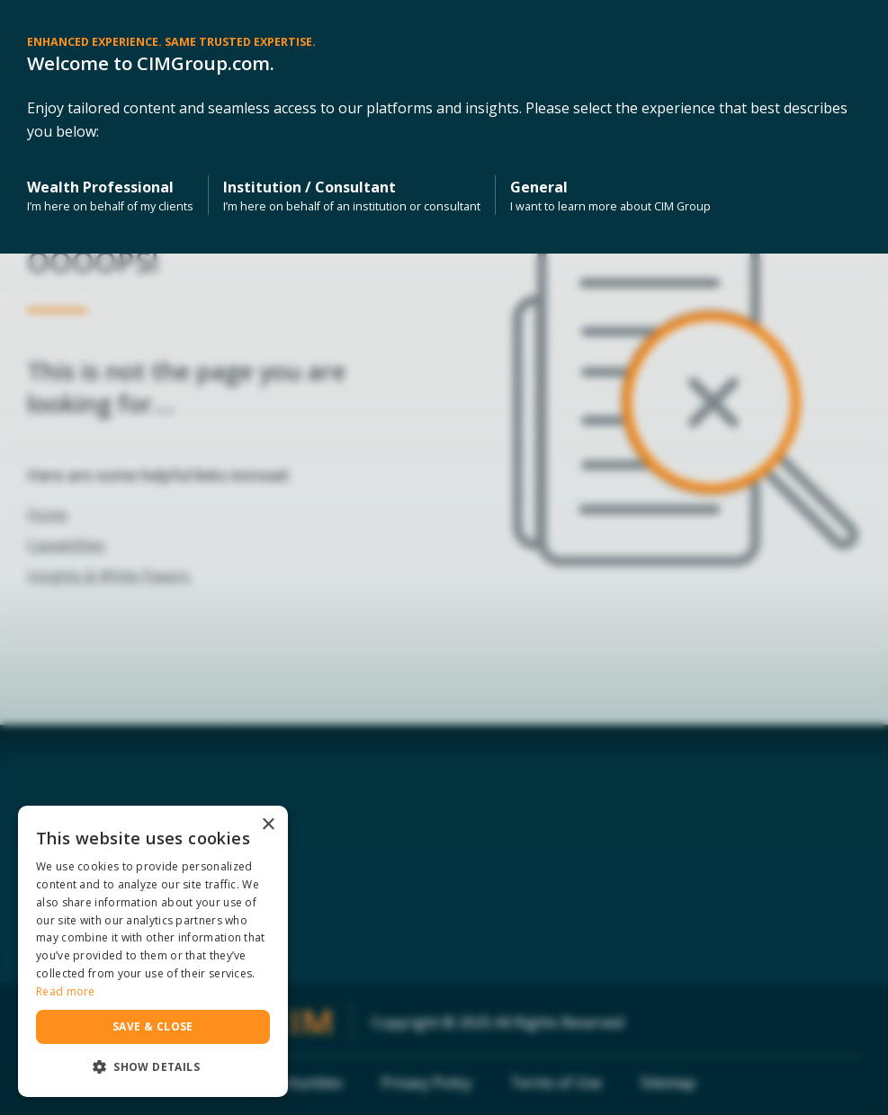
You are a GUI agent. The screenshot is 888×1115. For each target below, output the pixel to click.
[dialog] (153, 951)
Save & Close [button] (152, 1026)
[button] (153, 1067)
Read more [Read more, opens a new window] (65, 991)
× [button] (267, 825)
